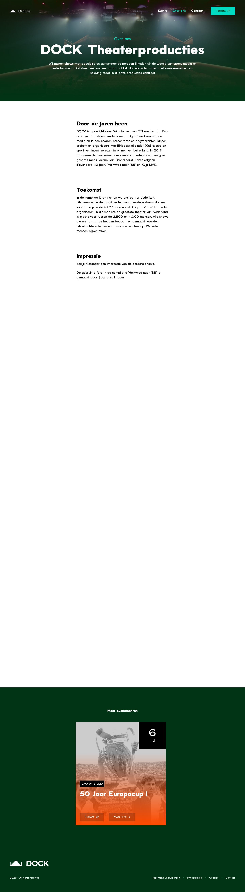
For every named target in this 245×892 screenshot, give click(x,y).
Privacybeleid (194, 878)
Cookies (213, 878)
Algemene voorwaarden (166, 878)
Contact (230, 878)
